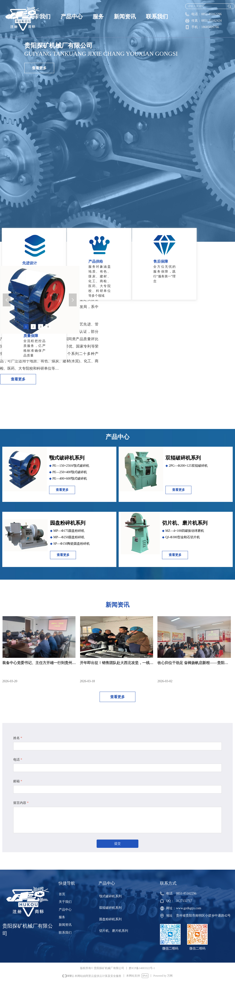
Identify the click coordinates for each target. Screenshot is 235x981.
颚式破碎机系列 (110, 896)
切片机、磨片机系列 (113, 930)
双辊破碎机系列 (110, 907)
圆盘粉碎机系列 (110, 919)
